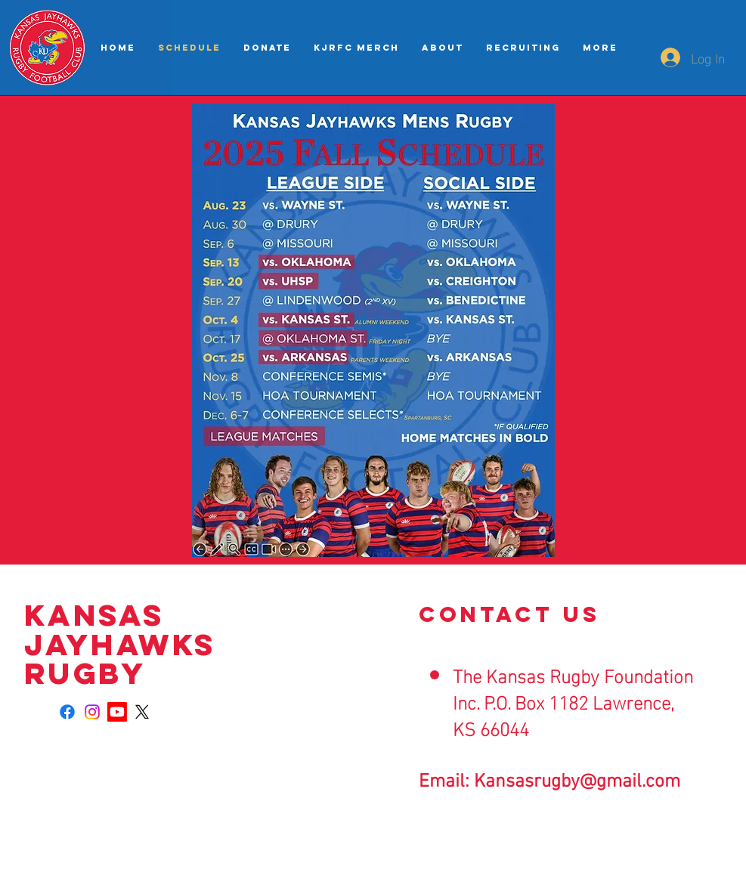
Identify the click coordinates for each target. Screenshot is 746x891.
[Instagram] (92, 712)
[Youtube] (117, 712)
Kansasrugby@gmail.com (577, 782)
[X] (142, 712)
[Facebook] (67, 712)
